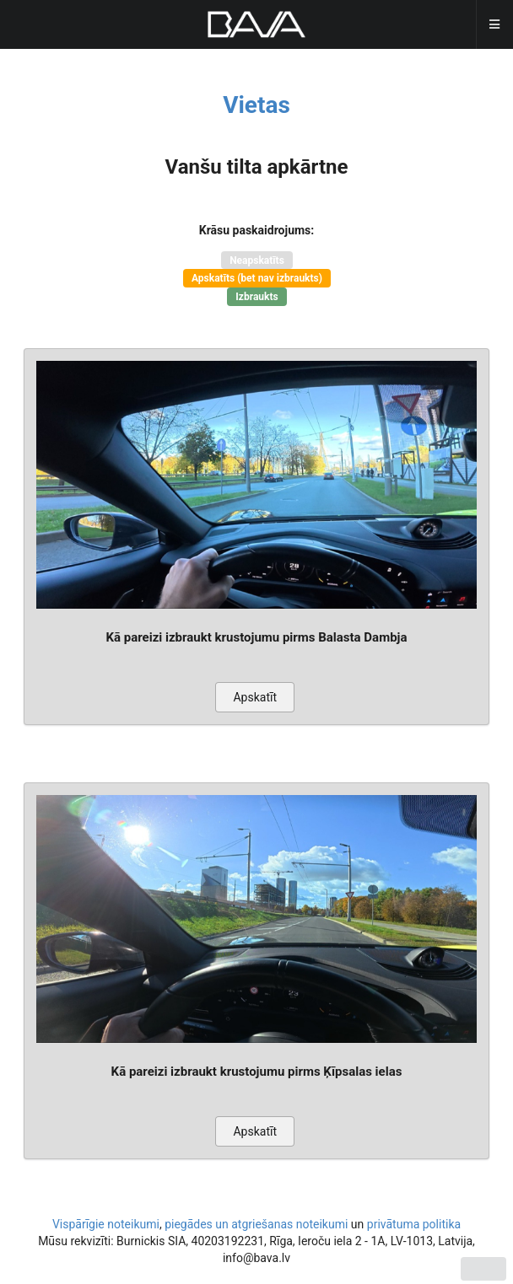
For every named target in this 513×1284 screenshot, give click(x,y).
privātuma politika (414, 1224)
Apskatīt (255, 697)
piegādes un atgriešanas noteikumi (256, 1224)
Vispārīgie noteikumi (105, 1224)
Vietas (256, 105)
